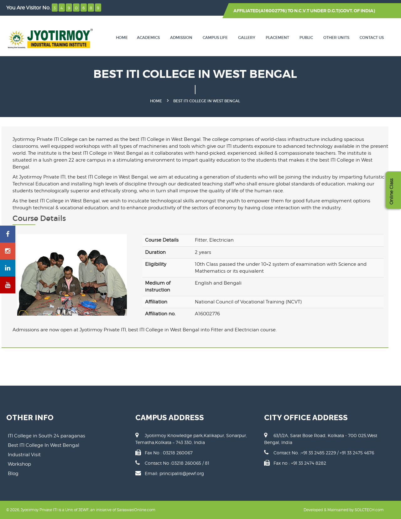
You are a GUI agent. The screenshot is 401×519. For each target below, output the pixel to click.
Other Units (336, 37)
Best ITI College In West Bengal (43, 445)
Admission (181, 37)
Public (306, 37)
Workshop (19, 464)
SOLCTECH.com (369, 509)
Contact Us (372, 37)
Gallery (246, 37)
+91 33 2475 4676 (357, 452)
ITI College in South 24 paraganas (46, 436)
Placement (277, 37)
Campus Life (215, 37)
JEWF (83, 509)
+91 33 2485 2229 (319, 452)
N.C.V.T (301, 10)
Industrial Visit (24, 454)
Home (122, 37)
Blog (13, 473)
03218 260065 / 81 (190, 463)
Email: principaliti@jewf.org (174, 473)
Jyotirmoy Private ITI (39, 509)
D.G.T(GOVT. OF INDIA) (351, 10)
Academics (148, 37)
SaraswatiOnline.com (136, 509)
